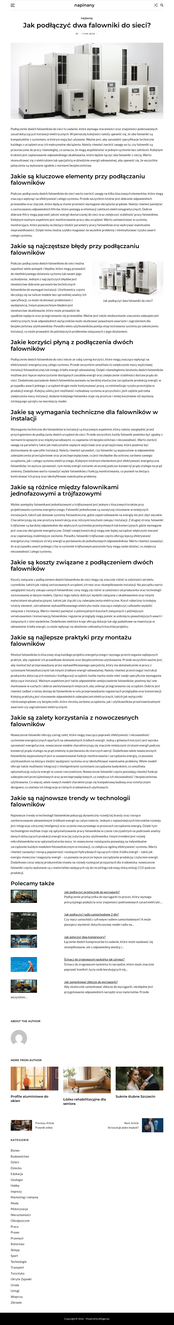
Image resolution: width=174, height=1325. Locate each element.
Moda (14, 1203)
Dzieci (15, 1162)
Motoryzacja (19, 1209)
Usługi (15, 1291)
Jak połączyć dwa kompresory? (85, 937)
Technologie (19, 1261)
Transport (17, 1267)
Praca (14, 1226)
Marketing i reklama (24, 1197)
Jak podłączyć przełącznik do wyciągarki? (92, 892)
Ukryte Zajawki (21, 1279)
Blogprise (104, 1318)
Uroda (15, 1285)
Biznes (15, 1150)
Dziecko (16, 1168)
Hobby (15, 1185)
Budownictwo (20, 1156)
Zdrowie (16, 1302)
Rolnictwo (17, 1244)
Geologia (17, 1180)
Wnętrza (17, 1297)
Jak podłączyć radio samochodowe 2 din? (91, 914)
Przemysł (87, 18)
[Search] (161, 5)
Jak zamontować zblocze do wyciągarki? (91, 982)
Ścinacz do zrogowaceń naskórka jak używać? (94, 959)
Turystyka (17, 1273)
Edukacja (17, 1174)
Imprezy (16, 1191)
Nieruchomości (21, 1215)
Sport (14, 1255)
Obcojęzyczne (20, 1220)
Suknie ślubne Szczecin (135, 1096)
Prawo (15, 1232)
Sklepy (15, 1250)
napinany (84, 5)
